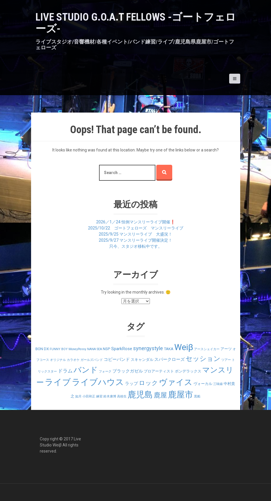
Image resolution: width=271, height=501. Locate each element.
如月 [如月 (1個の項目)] (78, 396)
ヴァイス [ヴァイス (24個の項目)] (176, 382)
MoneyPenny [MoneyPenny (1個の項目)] (77, 349)
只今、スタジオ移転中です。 (135, 246)
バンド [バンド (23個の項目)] (85, 370)
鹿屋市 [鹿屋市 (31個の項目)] (180, 394)
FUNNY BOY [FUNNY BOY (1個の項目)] (59, 349)
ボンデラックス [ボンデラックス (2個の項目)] (188, 371)
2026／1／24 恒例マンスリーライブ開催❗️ (135, 222)
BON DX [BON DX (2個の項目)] (42, 349)
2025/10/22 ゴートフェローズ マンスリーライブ (135, 228)
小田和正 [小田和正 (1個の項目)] (88, 396)
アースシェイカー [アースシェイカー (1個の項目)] (207, 349)
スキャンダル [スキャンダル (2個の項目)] (142, 359)
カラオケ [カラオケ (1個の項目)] (73, 360)
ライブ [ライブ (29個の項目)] (58, 382)
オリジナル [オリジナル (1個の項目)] (58, 360)
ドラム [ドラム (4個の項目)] (65, 371)
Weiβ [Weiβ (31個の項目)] (183, 347)
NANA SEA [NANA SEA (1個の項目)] (94, 349)
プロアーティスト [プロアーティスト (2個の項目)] (159, 371)
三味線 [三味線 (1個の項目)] (218, 384)
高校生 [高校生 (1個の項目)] (122, 396)
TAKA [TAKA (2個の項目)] (168, 349)
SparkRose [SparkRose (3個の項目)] (121, 348)
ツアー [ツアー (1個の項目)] (226, 360)
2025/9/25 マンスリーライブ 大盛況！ (135, 234)
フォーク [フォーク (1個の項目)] (105, 371)
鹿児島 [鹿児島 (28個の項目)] (140, 394)
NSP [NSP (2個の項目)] (106, 349)
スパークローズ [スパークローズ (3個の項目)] (169, 359)
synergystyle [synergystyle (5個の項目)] (148, 348)
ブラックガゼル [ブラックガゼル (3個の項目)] (127, 371)
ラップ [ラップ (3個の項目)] (131, 383)
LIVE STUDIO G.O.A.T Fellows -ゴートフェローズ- (135, 23)
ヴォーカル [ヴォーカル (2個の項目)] (202, 383)
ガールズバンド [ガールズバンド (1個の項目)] (91, 360)
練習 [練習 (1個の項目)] (99, 396)
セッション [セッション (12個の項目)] (203, 359)
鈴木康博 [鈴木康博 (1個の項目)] (109, 396)
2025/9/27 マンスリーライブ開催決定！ (135, 240)
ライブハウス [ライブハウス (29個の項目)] (98, 382)
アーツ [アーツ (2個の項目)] (226, 349)
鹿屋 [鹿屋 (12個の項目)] (160, 395)
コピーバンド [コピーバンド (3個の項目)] (117, 359)
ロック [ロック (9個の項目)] (148, 382)
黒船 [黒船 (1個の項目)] (197, 396)
